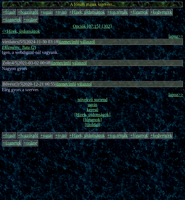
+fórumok (139, 12)
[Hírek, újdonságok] (93, 114)
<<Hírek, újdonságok (21, 31)
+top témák (117, 12)
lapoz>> (176, 36)
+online (30, 19)
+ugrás (46, 12)
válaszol (87, 41)
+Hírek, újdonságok (87, 12)
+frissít (9, 12)
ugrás (93, 104)
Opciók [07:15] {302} (92, 26)
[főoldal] (92, 124)
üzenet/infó (69, 41)
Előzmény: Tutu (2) (19, 47)
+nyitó (61, 12)
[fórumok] (92, 119)
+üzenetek (12, 19)
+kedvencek (161, 12)
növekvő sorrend (92, 99)
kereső (92, 109)
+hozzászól (28, 12)
